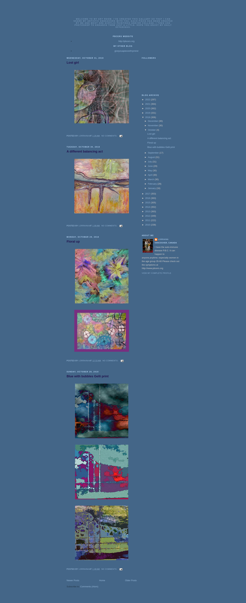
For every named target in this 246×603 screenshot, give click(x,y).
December (153, 121)
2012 (148, 216)
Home (102, 580)
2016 (148, 198)
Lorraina (163, 239)
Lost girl (73, 62)
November (153, 125)
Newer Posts (73, 580)
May (150, 170)
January (152, 188)
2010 (148, 224)
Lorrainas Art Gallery (123, 14)
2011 (148, 220)
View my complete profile (156, 273)
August (151, 157)
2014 (148, 207)
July (150, 161)
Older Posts (131, 580)
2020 (148, 108)
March (151, 179)
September (153, 152)
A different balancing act (85, 151)
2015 (148, 202)
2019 (148, 113)
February (153, 184)
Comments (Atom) (89, 586)
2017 (148, 193)
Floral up (73, 241)
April (150, 175)
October (152, 130)
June (150, 166)
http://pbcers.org (126, 41)
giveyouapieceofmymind (126, 51)
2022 (148, 99)
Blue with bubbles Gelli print (88, 376)
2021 (148, 104)
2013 (148, 211)
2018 (148, 117)
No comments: (109, 136)
